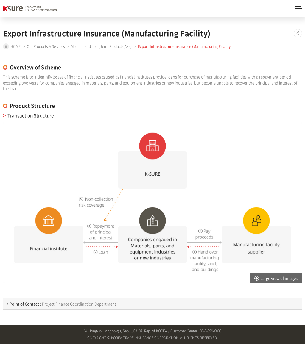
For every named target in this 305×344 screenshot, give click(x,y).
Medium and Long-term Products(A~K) (101, 46)
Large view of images (279, 278)
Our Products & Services (46, 46)
